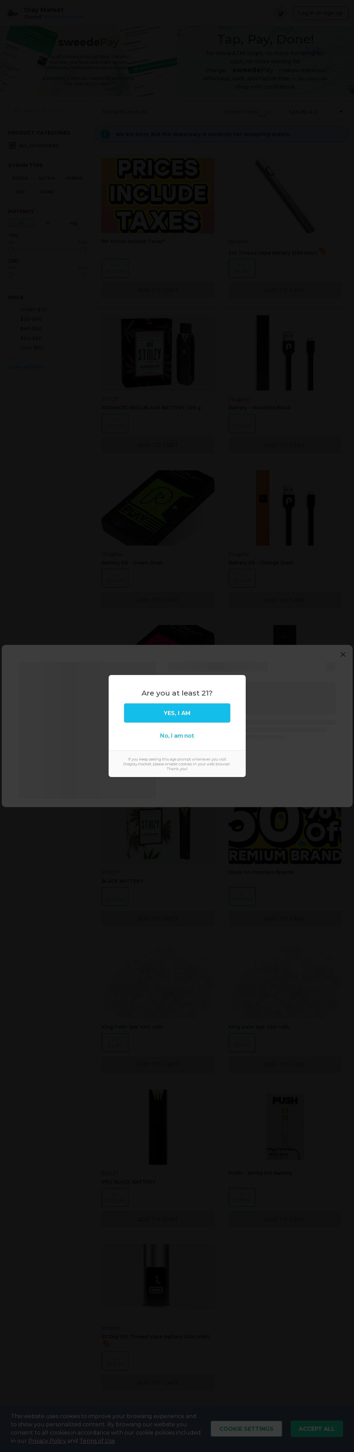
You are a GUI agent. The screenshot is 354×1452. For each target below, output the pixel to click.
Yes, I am (177, 713)
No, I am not (177, 736)
